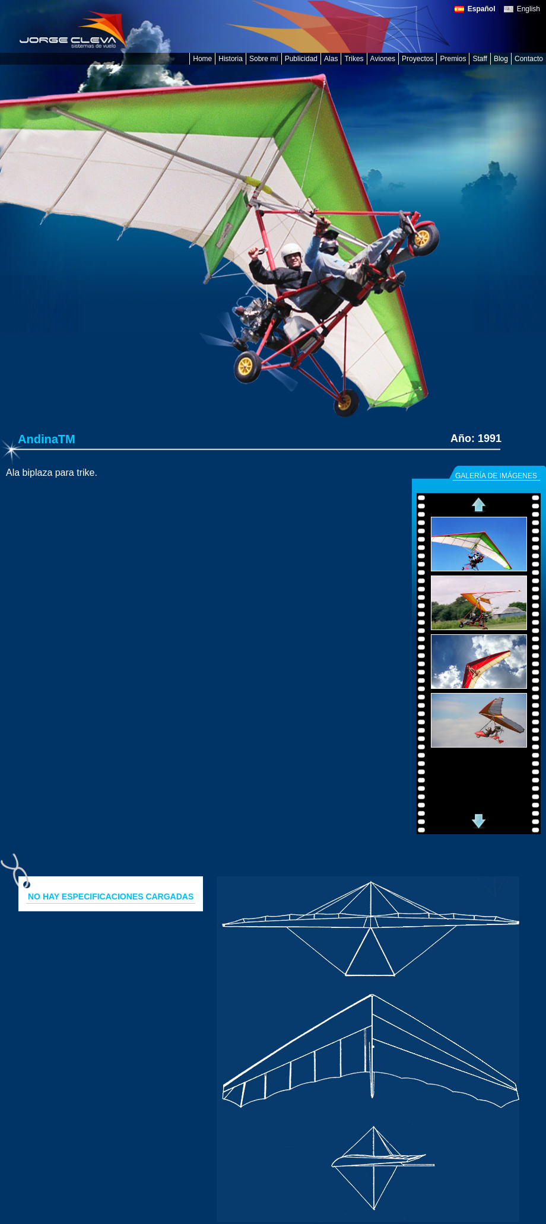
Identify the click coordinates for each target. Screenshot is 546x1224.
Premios (453, 59)
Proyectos (417, 59)
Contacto (529, 59)
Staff (479, 59)
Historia (230, 59)
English (528, 9)
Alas (331, 59)
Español (482, 9)
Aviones (382, 59)
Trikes (353, 59)
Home (202, 59)
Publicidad (301, 59)
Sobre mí (263, 59)
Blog (501, 59)
